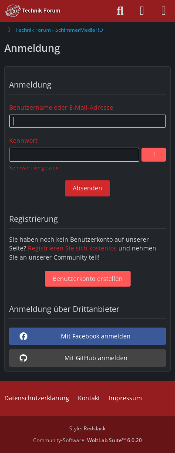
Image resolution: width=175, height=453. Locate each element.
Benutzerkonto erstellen (88, 278)
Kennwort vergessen (34, 167)
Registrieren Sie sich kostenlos (72, 248)
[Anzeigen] (153, 155)
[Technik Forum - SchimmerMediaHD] (33, 11)
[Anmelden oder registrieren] (142, 11)
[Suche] (120, 11)
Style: (87, 428)
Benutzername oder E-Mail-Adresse (61, 107)
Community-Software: (87, 440)
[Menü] (163, 11)
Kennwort (23, 140)
